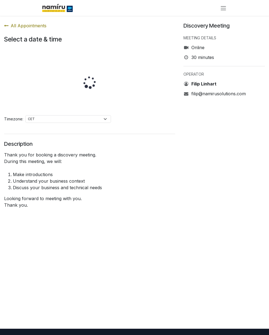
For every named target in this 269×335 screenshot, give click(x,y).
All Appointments (25, 25)
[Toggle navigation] (223, 8)
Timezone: (13, 119)
